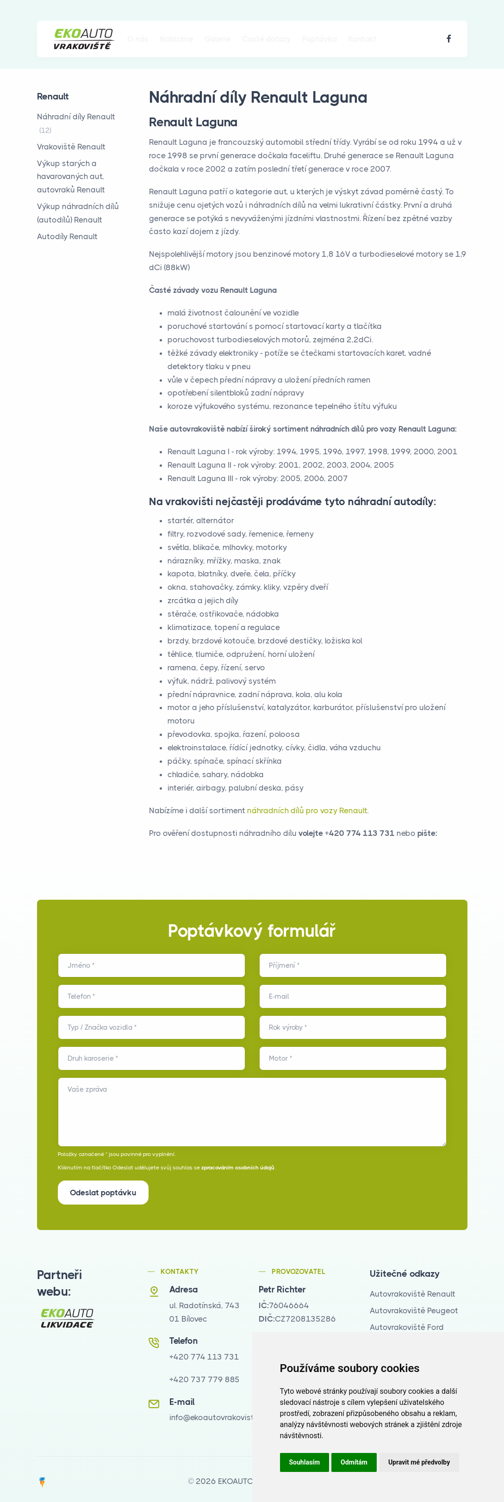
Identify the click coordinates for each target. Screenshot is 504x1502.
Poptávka (319, 38)
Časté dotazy (266, 38)
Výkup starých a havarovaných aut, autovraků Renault (71, 177)
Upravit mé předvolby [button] (419, 1462)
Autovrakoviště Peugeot (414, 1305)
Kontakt (362, 38)
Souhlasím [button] (304, 1462)
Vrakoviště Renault (71, 146)
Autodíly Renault (67, 236)
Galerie (218, 38)
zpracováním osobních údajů (237, 1167)
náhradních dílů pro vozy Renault (307, 810)
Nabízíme (176, 38)
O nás (138, 38)
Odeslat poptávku (103, 1192)
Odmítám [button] (354, 1462)
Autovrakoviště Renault (412, 1289)
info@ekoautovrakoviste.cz (218, 1413)
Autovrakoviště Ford (407, 1322)
